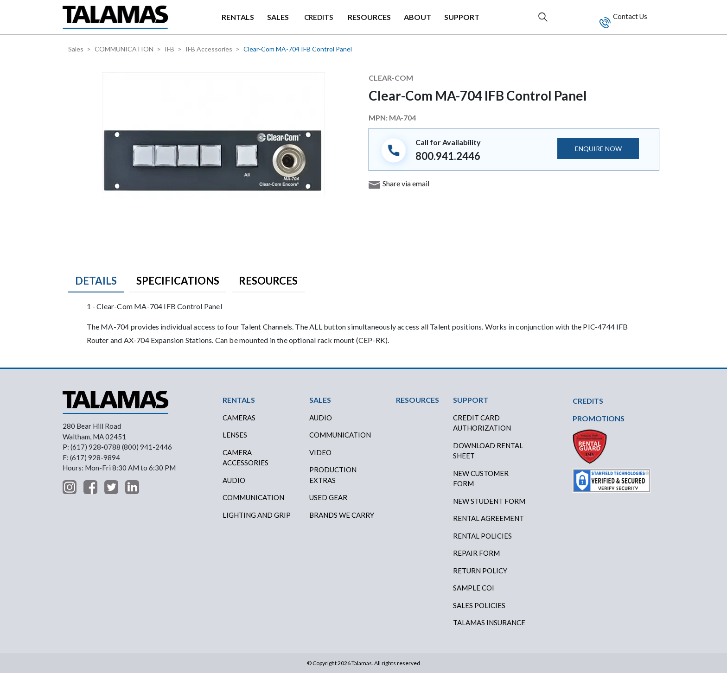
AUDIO (320, 417)
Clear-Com (391, 77)
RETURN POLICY (480, 570)
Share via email (406, 183)
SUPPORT (461, 17)
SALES (278, 17)
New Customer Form (481, 478)
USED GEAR (328, 497)
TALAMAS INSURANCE (489, 622)
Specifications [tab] (177, 280)
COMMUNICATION (124, 49)
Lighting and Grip (257, 515)
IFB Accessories (208, 49)
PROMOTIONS (599, 418)
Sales (75, 49)
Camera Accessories (245, 457)
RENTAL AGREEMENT (488, 518)
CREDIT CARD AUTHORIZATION (482, 422)
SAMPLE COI (473, 588)
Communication (253, 497)
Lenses (235, 435)
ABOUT (417, 17)
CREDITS (318, 17)
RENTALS (238, 17)
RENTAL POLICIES (482, 536)
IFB (169, 49)
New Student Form (489, 501)
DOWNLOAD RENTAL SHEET (488, 450)
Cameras (239, 417)
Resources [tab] (268, 280)
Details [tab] (96, 280)
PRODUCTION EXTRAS (333, 474)
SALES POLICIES (479, 605)
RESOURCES (369, 17)
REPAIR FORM (476, 553)
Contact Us (629, 16)
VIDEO (320, 452)
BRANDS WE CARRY (341, 515)
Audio (234, 480)
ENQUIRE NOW (598, 148)
